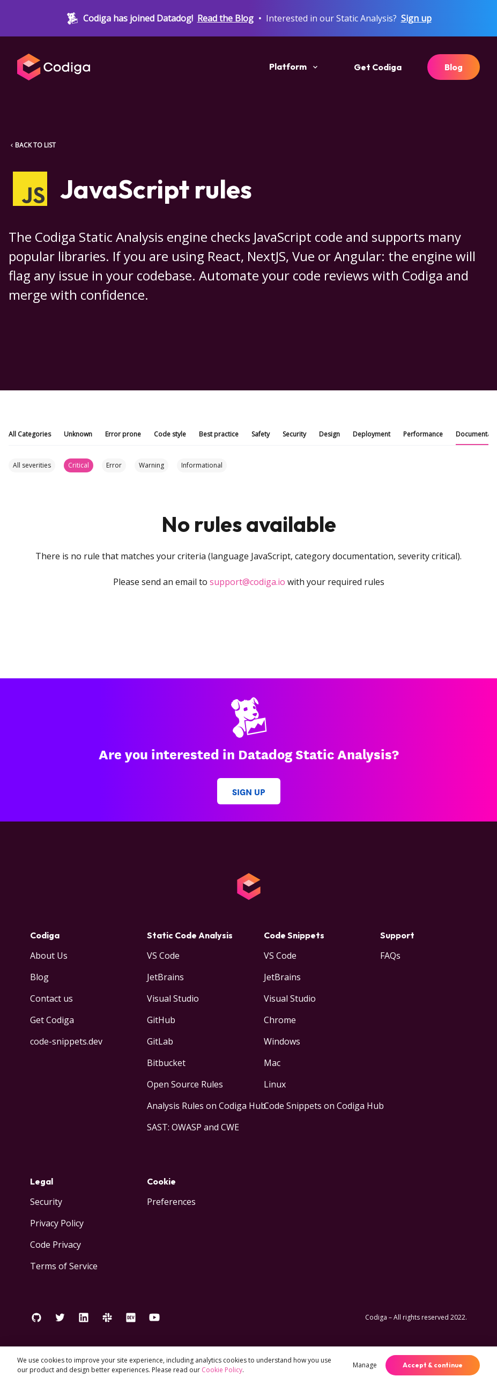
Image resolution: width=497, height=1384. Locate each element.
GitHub (161, 1020)
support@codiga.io (247, 582)
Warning (151, 465)
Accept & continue (433, 1365)
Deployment (371, 434)
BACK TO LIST (32, 145)
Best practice (219, 434)
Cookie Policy (222, 1369)
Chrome (280, 1020)
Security (294, 434)
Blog (453, 67)
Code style (170, 434)
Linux (275, 1084)
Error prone (123, 434)
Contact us (51, 998)
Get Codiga (378, 67)
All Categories (30, 434)
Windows (282, 1041)
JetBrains (165, 977)
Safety (260, 434)
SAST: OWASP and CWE (193, 1127)
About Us (49, 955)
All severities (32, 465)
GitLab (160, 1041)
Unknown (78, 434)
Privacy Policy (57, 1223)
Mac (272, 1063)
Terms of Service (64, 1266)
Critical (78, 465)
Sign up (416, 18)
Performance (423, 434)
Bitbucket (166, 1063)
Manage (365, 1365)
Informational (201, 465)
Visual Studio (173, 998)
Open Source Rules (185, 1084)
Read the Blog (225, 18)
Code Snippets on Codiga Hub (324, 1106)
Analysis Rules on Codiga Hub (206, 1106)
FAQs (390, 955)
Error (114, 465)
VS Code (163, 955)
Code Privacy (55, 1244)
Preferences (171, 1202)
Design (329, 434)
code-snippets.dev (66, 1041)
